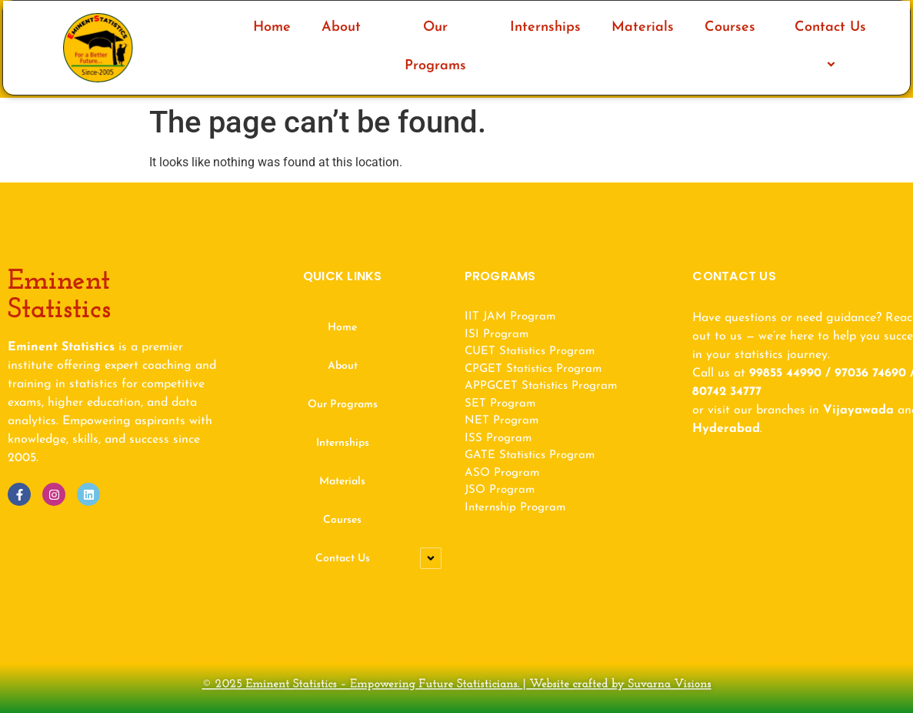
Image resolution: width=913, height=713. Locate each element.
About (341, 27)
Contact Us (833, 47)
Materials (642, 27)
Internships (545, 27)
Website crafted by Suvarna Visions (585, 685)
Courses (730, 27)
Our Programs (435, 46)
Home (272, 27)
